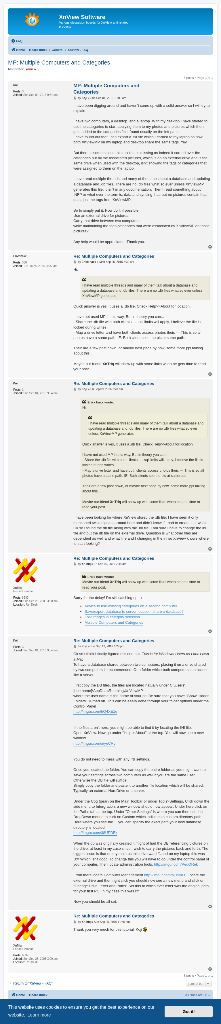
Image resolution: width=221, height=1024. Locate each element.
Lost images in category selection (112, 617)
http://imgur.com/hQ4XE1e (95, 711)
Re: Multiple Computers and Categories (113, 256)
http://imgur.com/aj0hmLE (165, 875)
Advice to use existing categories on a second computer (131, 606)
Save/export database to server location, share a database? (134, 611)
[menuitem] (16, 41)
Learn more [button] (39, 1014)
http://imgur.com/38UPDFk (95, 832)
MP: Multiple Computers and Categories (59, 62)
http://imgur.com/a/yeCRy (94, 743)
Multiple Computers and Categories (114, 622)
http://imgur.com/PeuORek (176, 864)
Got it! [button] (189, 1011)
